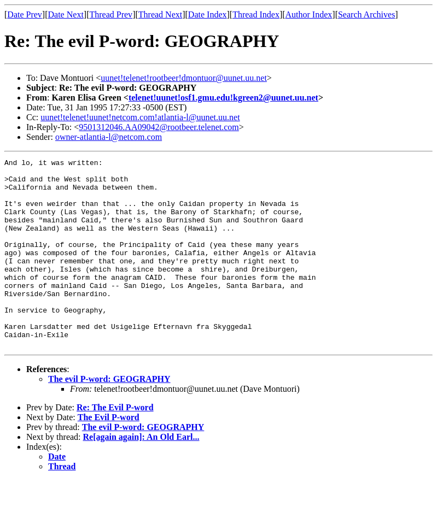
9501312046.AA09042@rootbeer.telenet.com (158, 127)
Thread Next (160, 14)
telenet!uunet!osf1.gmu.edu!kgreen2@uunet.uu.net (223, 97)
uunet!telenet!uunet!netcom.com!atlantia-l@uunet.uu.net (140, 117)
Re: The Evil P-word (115, 445)
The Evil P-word (108, 455)
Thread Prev (110, 14)
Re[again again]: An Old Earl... (141, 474)
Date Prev (24, 14)
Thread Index (255, 14)
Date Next (66, 14)
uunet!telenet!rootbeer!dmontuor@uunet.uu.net (184, 78)
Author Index (309, 14)
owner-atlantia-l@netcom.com (108, 137)
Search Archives (366, 14)
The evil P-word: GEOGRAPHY (109, 416)
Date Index (207, 14)
